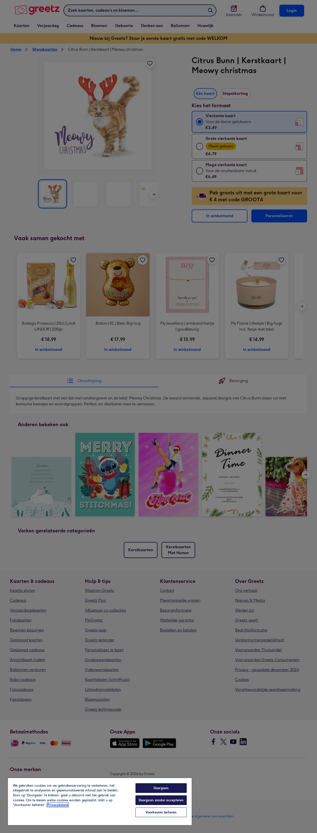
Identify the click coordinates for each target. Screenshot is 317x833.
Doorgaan (161, 788)
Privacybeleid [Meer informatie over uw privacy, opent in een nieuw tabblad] (57, 805)
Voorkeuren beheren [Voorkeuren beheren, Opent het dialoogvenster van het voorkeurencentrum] (161, 812)
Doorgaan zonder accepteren (161, 800)
